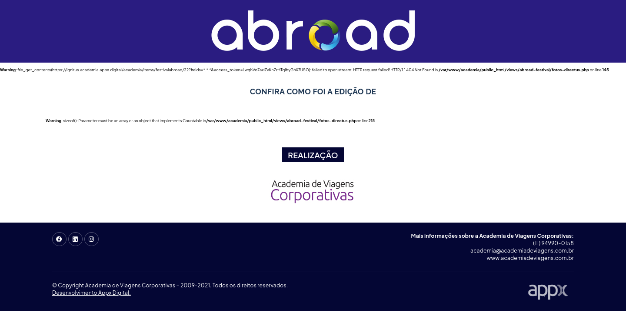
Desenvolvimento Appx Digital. (91, 292)
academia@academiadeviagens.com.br (522, 250)
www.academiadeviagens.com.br (530, 257)
